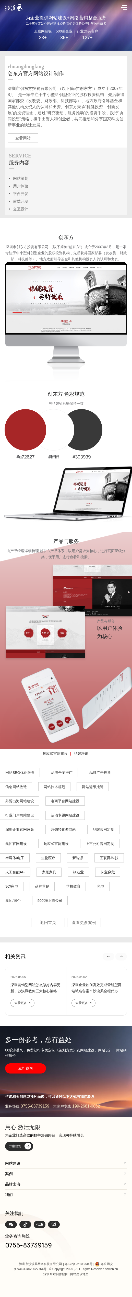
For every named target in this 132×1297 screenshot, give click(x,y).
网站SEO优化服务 (19, 773)
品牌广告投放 (100, 773)
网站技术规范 (54, 787)
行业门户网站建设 (19, 815)
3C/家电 (11, 886)
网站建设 (12, 1163)
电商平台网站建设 (65, 801)
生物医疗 (48, 858)
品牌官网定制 (103, 829)
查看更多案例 (84, 922)
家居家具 (49, 872)
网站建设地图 (79, 1274)
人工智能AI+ (15, 872)
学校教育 (73, 886)
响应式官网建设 (55, 753)
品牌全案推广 (62, 773)
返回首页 (48, 922)
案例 (9, 1174)
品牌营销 (81, 753)
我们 (9, 1194)
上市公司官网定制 (100, 844)
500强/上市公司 (50, 901)
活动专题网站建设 (65, 815)
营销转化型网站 (63, 829)
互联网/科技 (109, 858)
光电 (100, 886)
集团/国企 (13, 901)
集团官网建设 (16, 844)
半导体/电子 (14, 858)
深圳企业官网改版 (19, 829)
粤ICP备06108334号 (78, 1264)
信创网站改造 (16, 787)
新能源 (77, 858)
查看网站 (23, 138)
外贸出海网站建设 (19, 801)
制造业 (78, 872)
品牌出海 (12, 1184)
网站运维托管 (92, 787)
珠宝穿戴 (108, 872)
